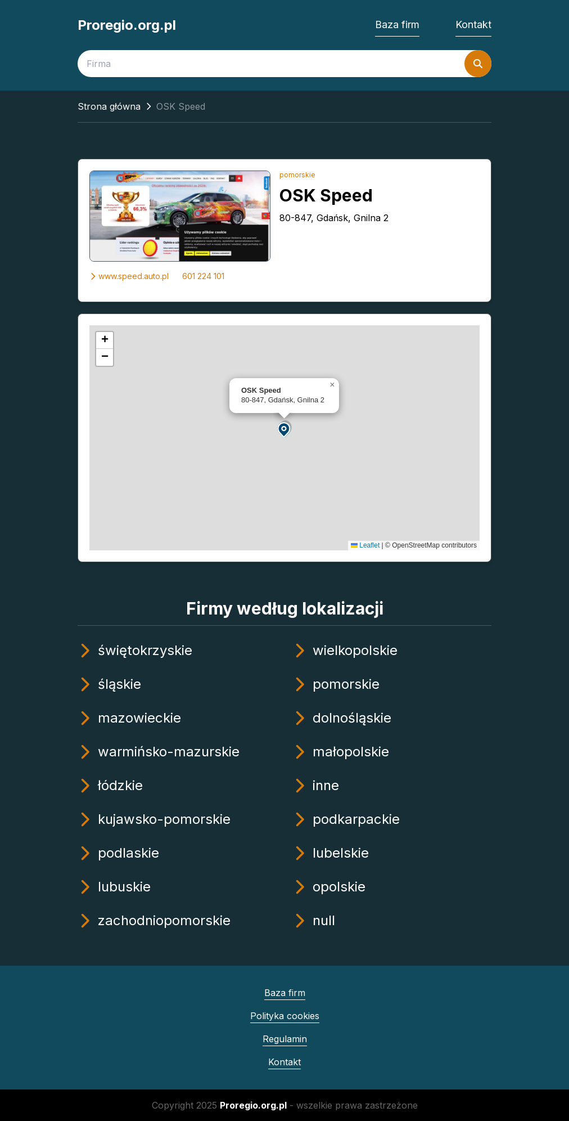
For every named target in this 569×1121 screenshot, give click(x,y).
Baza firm (397, 24)
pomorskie (297, 175)
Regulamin (285, 1038)
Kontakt (473, 24)
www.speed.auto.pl (129, 276)
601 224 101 (203, 276)
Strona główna (109, 106)
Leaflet (365, 545)
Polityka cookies (284, 1015)
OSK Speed (326, 195)
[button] (284, 429)
